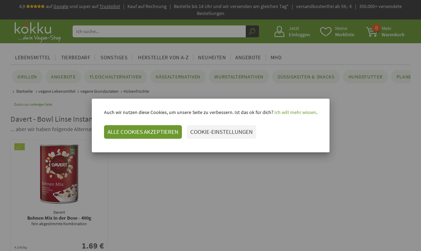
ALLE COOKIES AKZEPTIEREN (143, 132)
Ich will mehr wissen (294, 112)
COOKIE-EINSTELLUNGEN (221, 132)
